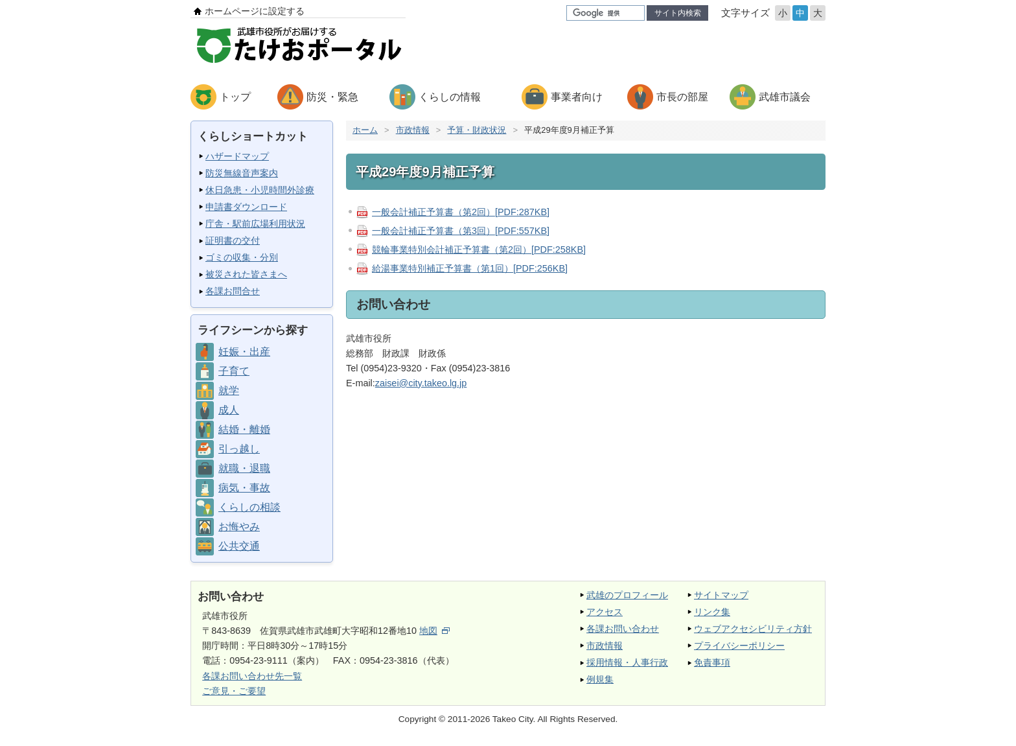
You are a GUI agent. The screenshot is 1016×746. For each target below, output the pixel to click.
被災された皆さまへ (246, 274)
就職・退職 (244, 468)
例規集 (600, 679)
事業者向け (577, 96)
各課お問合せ (232, 291)
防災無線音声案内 (241, 173)
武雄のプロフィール (627, 595)
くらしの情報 (450, 96)
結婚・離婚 (244, 429)
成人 (228, 409)
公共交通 (239, 546)
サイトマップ (721, 595)
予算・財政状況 (476, 130)
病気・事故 (244, 487)
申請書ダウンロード (246, 207)
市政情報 (413, 130)
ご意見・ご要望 (234, 691)
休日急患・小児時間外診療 (259, 190)
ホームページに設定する (255, 11)
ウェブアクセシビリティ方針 (753, 629)
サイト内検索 (677, 12)
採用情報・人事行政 (627, 662)
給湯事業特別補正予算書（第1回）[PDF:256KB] (470, 268)
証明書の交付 (232, 240)
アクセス (604, 612)
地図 (434, 630)
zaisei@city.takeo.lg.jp (421, 383)
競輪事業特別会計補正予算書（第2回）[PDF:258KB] (479, 249)
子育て (233, 371)
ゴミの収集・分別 (241, 257)
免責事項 (712, 662)
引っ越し (239, 448)
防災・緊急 (332, 96)
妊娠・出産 (244, 351)
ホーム (365, 130)
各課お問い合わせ (622, 629)
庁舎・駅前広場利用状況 (255, 223)
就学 (228, 390)
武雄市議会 (785, 96)
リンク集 (712, 612)
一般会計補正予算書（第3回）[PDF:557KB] (460, 231)
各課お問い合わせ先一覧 (252, 676)
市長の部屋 (682, 96)
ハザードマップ (237, 156)
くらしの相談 (249, 507)
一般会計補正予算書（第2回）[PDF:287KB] (460, 212)
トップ (235, 96)
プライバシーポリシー (739, 645)
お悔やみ (239, 526)
